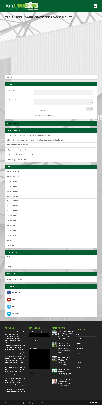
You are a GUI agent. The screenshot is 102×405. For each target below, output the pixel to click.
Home (77, 334)
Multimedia (79, 348)
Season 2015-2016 (13, 206)
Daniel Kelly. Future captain (16, 160)
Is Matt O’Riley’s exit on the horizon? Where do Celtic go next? (29, 135)
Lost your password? (47, 115)
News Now (10, 245)
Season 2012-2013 (13, 221)
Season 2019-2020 (13, 186)
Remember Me (42, 111)
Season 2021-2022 (13, 176)
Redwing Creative (41, 403)
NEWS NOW (13, 123)
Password (12, 100)
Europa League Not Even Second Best (24, 53)
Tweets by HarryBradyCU (16, 279)
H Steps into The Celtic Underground (20, 155)
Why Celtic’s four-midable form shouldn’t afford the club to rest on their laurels (35, 140)
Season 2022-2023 (13, 171)
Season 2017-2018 (13, 196)
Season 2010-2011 (13, 230)
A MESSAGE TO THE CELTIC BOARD (19, 145)
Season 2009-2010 (37, 56)
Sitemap (78, 363)
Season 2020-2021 (13, 181)
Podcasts (10, 257)
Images (9, 267)
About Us (78, 339)
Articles (69, 337)
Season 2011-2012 (13, 225)
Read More (12, 68)
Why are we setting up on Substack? (19, 150)
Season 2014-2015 (13, 211)
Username (12, 90)
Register (37, 115)
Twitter (9, 240)
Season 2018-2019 (13, 191)
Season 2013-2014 (13, 216)
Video (9, 262)
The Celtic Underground (15, 56)
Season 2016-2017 (13, 201)
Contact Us (79, 367)
